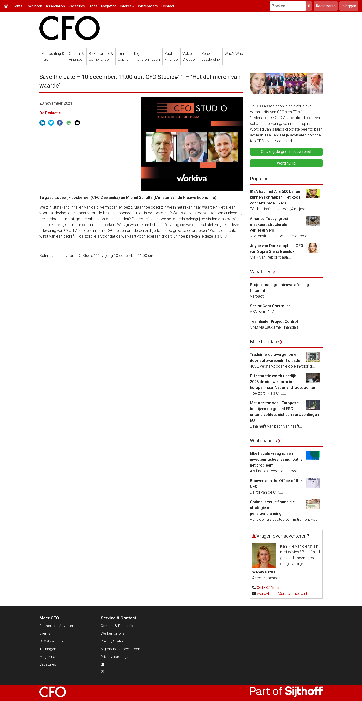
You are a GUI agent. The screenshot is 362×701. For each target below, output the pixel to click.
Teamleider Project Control (274, 321)
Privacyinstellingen (116, 657)
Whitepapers (148, 6)
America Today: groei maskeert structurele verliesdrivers (269, 224)
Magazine (108, 6)
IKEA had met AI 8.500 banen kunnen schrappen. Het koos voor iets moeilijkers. (275, 197)
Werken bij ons (113, 633)
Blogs (93, 6)
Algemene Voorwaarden (120, 649)
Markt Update (264, 342)
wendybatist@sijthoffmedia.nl (282, 593)
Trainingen (34, 6)
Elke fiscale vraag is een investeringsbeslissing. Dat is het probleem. (276, 459)
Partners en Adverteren (58, 626)
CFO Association (52, 641)
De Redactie (50, 113)
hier (58, 255)
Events (17, 6)
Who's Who (234, 53)
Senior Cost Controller (270, 306)
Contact (167, 6)
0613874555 (268, 587)
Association (55, 6)
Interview (127, 6)
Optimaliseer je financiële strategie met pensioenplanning (272, 508)
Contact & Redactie (117, 626)
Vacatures (76, 6)
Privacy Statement (116, 641)
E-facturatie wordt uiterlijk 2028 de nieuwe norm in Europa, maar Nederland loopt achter (282, 382)
